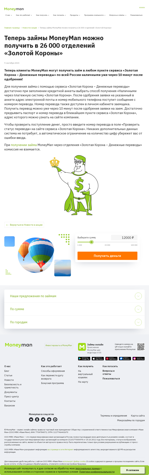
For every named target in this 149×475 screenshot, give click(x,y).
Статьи (8, 375)
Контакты (9, 400)
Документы (10, 392)
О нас (7, 15)
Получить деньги (107, 256)
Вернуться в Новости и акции (26, 224)
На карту (83, 381)
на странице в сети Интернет (60, 449)
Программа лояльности (94, 15)
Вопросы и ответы (117, 15)
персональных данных (87, 468)
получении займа (24, 145)
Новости (9, 380)
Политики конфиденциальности (96, 471)
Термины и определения (113, 415)
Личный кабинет (133, 8)
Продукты (74, 15)
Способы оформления (53, 371)
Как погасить (58, 15)
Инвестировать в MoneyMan (59, 345)
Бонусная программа (52, 383)
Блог (6, 371)
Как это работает (23, 15)
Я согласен (132, 470)
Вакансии (9, 405)
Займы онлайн (95, 344)
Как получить (41, 15)
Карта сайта (138, 415)
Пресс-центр (11, 396)
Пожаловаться (136, 15)
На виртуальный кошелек (85, 374)
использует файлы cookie (74, 461)
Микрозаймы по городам (131, 420)
